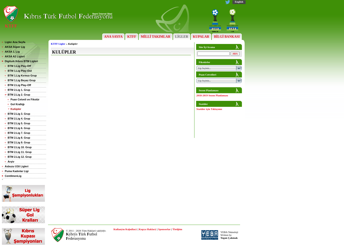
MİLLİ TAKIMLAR (155, 36)
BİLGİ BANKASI (227, 36)
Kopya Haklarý (147, 229)
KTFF (131, 36)
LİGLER (181, 36)
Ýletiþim (177, 229)
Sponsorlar (164, 229)
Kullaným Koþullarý (125, 229)
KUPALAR (201, 36)
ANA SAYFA (113, 36)
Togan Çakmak (229, 237)
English (239, 1)
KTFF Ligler (58, 43)
